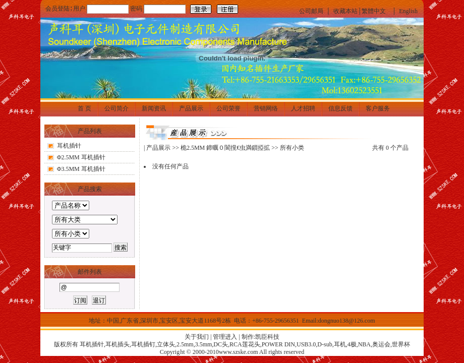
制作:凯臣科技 (260, 336)
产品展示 (191, 108)
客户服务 (378, 108)
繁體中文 (374, 11)
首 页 (84, 108)
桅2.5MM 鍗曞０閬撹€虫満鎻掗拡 (225, 147)
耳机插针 (69, 145)
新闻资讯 (154, 108)
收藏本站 (345, 11)
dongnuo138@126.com (346, 320)
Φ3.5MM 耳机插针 (81, 168)
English (408, 11)
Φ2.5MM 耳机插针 (81, 157)
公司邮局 (311, 11)
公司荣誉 (228, 108)
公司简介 (116, 108)
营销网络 (266, 108)
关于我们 (197, 336)
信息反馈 (340, 108)
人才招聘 (303, 108)
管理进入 (225, 336)
